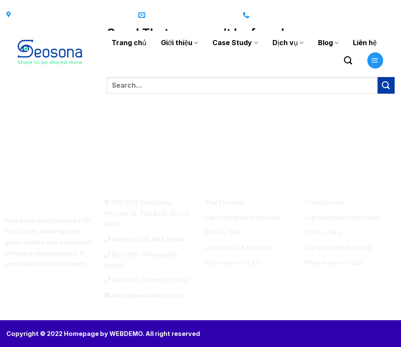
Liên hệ (365, 42)
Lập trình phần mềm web (242, 217)
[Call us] (71, 286)
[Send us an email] (386, 15)
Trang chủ (129, 42)
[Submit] (386, 85)
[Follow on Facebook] (335, 15)
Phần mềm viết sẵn (233, 262)
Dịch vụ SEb (223, 232)
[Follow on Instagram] (352, 15)
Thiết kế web (224, 202)
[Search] (348, 60)
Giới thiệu (179, 42)
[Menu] (375, 60)
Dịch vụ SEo (323, 232)
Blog (328, 42)
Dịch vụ (288, 42)
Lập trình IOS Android (238, 247)
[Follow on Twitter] (369, 15)
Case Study (235, 42)
